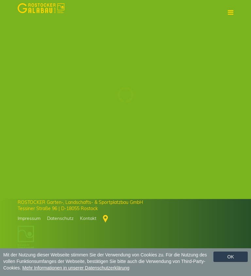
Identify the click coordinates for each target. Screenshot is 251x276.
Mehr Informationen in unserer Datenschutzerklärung (75, 267)
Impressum (29, 218)
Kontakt (88, 218)
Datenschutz (60, 218)
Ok (230, 256)
